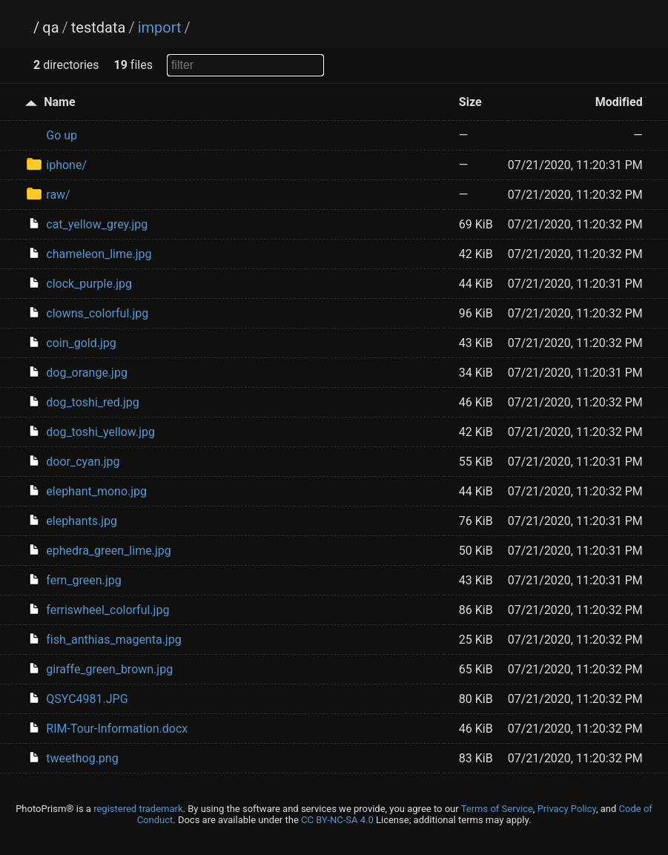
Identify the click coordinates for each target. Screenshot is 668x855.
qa (50, 27)
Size (470, 102)
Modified (619, 102)
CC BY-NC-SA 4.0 (337, 819)
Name (59, 102)
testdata (98, 27)
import (160, 27)
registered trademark (137, 808)
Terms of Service (497, 808)
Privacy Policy (567, 808)
